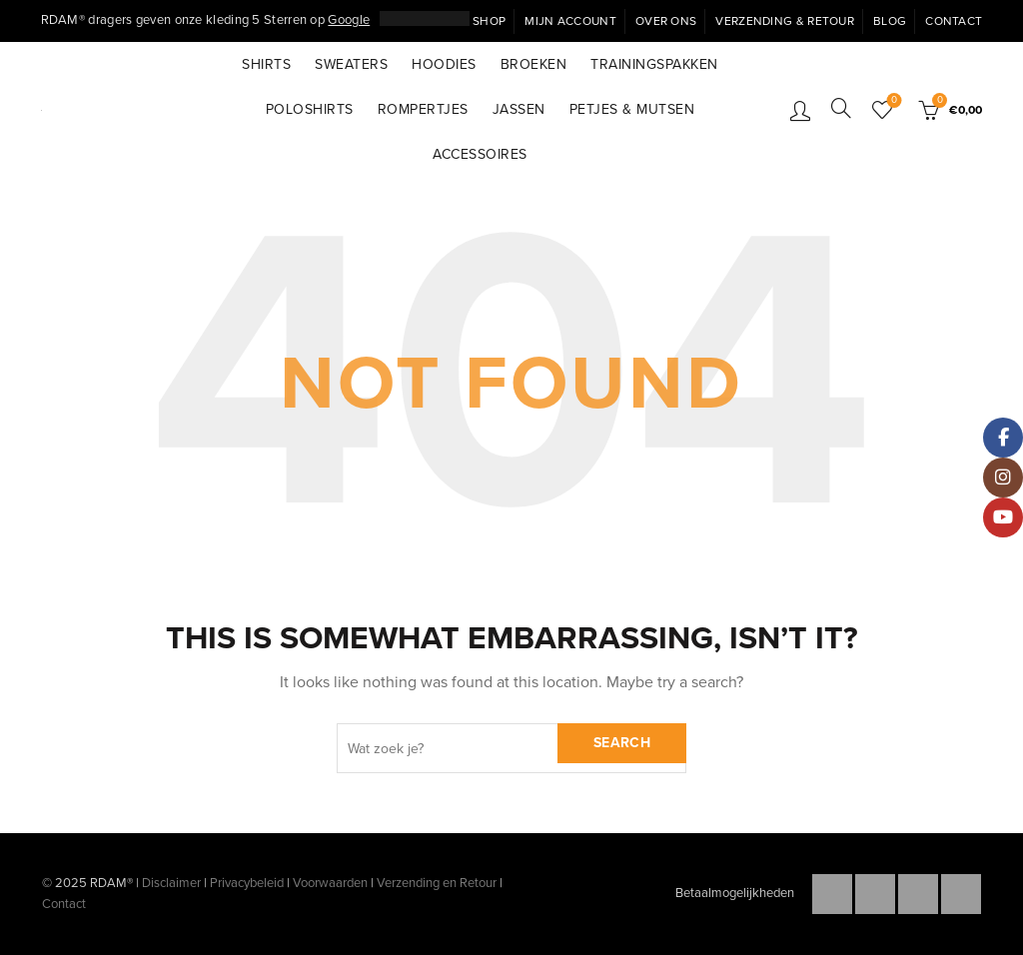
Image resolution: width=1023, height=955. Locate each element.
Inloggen (800, 110)
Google (349, 20)
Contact (953, 21)
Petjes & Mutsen (632, 109)
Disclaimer (171, 883)
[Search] (841, 108)
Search (621, 742)
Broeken (534, 64)
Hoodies (444, 64)
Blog (889, 21)
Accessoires (480, 154)
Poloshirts (310, 109)
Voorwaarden (330, 883)
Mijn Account (570, 21)
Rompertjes (423, 109)
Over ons (665, 21)
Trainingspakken (654, 64)
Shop (489, 21)
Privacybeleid (247, 883)
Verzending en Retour (437, 883)
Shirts (266, 64)
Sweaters (351, 64)
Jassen (519, 109)
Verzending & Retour (784, 21)
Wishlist (892, 101)
